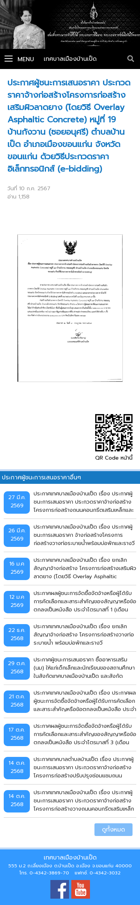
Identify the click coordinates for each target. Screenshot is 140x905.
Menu (19, 59)
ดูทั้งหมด (113, 829)
